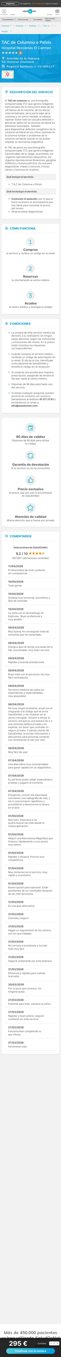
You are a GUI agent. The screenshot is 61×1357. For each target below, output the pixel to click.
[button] (51, 1343)
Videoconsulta (23, 19)
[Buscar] (50, 11)
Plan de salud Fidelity (50, 19)
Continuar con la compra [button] (30, 1351)
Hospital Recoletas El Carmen (26, 48)
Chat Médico (37, 19)
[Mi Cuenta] (4, 11)
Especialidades (8, 19)
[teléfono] (12, 11)
